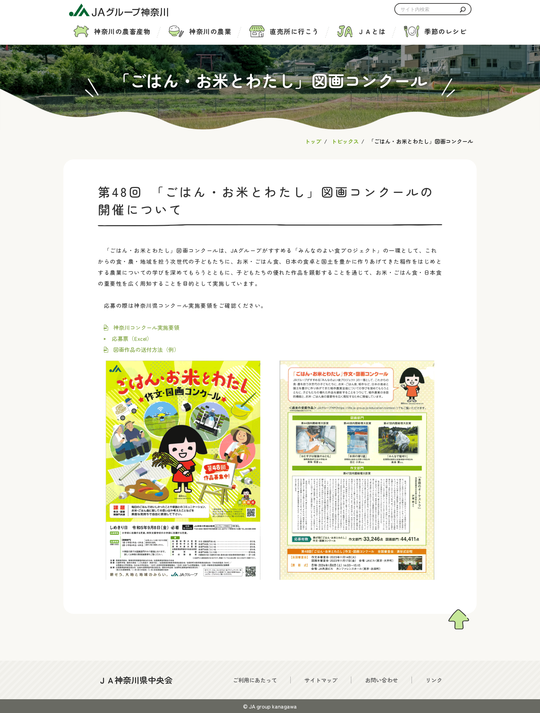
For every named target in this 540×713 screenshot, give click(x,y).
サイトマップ (321, 680)
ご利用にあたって (255, 680)
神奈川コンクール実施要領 (146, 327)
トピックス (345, 141)
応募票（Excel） (132, 338)
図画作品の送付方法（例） (146, 349)
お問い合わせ (381, 680)
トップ (313, 141)
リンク (434, 680)
